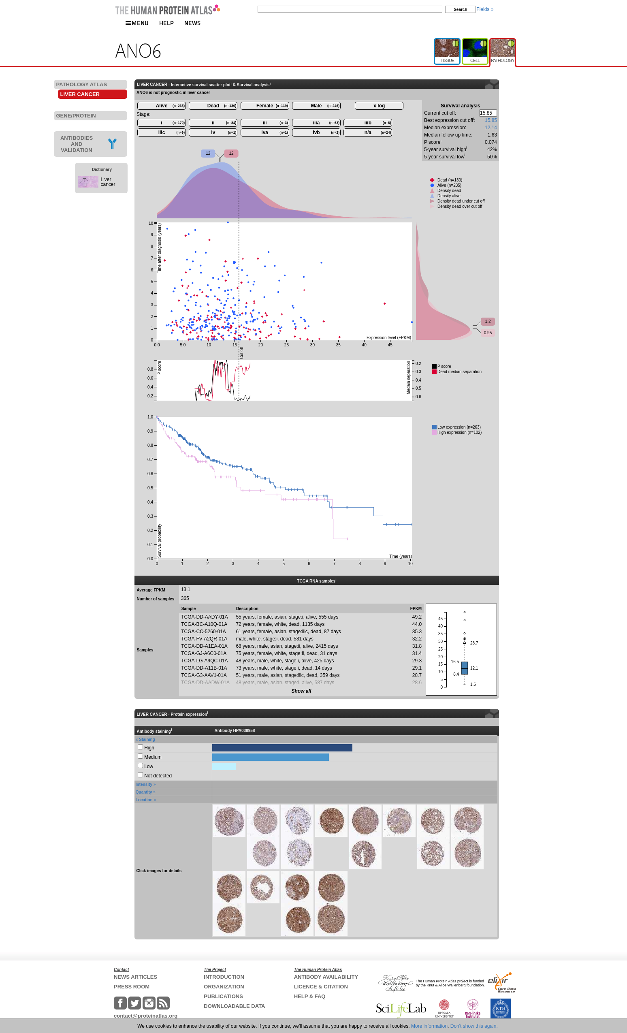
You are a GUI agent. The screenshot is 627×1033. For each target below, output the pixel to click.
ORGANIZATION (224, 987)
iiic (171, 132)
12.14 (491, 127)
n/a (378, 132)
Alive (170, 106)
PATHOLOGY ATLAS (81, 84)
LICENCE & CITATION (321, 987)
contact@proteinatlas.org (145, 1016)
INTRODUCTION (224, 977)
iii (275, 123)
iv (223, 132)
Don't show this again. (474, 1026)
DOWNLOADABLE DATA (234, 1006)
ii (224, 123)
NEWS (192, 23)
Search (460, 9)
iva (274, 132)
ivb (326, 132)
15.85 (491, 120)
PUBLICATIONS (223, 996)
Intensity (144, 784)
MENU (137, 23)
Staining (147, 739)
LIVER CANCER (80, 94)
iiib (378, 123)
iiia (326, 123)
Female (272, 106)
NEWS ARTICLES (135, 977)
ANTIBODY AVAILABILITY (326, 977)
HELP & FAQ (310, 996)
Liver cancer (108, 182)
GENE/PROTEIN (76, 116)
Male (325, 106)
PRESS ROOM (131, 987)
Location (144, 800)
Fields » (484, 9)
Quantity (144, 792)
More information (429, 1026)
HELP (166, 23)
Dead (222, 106)
